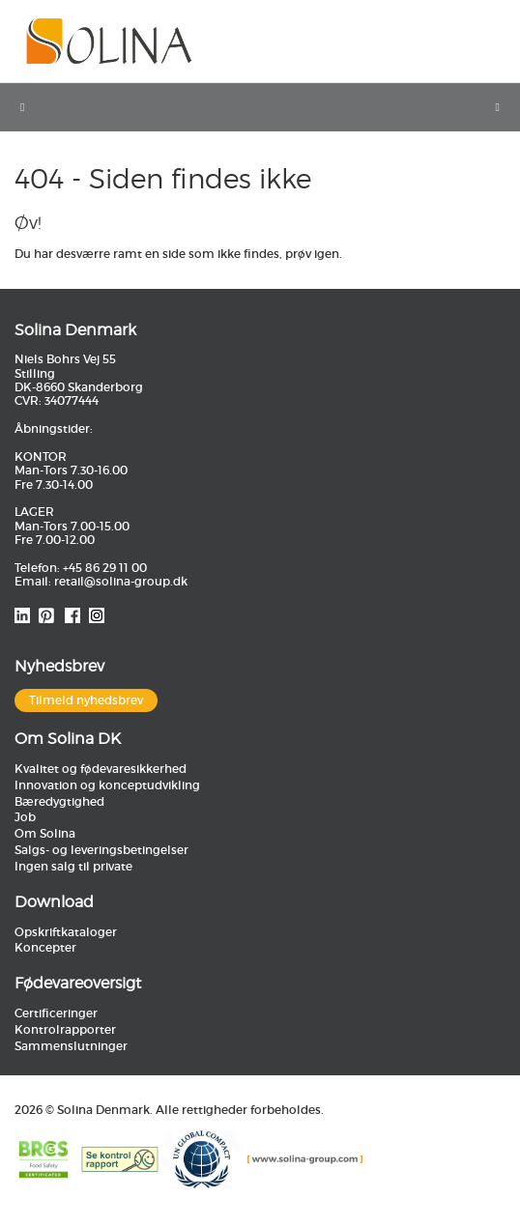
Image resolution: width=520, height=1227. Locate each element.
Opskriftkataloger (65, 932)
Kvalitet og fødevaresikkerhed (100, 768)
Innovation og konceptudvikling (107, 785)
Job (25, 817)
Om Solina (44, 833)
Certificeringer (56, 1013)
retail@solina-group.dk (121, 581)
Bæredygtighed (59, 801)
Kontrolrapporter (65, 1029)
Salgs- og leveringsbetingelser (101, 849)
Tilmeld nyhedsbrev (86, 700)
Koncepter (45, 947)
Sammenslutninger (71, 1046)
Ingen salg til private (73, 866)
